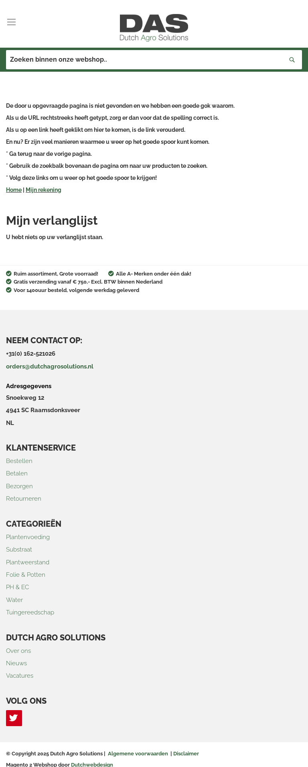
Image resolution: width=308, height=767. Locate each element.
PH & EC (17, 587)
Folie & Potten (25, 574)
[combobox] (154, 59)
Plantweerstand (27, 562)
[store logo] (154, 28)
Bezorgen (19, 486)
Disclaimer (186, 754)
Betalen (17, 473)
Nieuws (16, 663)
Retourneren (23, 498)
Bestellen (19, 461)
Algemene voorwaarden (138, 754)
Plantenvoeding (28, 537)
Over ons (18, 650)
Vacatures (19, 675)
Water (14, 600)
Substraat (19, 549)
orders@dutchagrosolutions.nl (49, 366)
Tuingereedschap (30, 612)
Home (14, 190)
